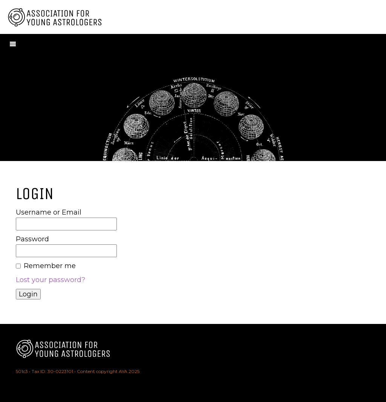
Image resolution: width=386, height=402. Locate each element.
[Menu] (13, 44)
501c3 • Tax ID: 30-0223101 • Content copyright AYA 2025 (77, 371)
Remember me (50, 266)
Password (32, 239)
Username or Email (48, 212)
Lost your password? (50, 280)
